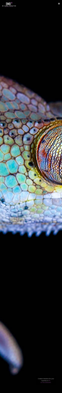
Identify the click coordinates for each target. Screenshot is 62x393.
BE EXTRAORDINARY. (46, 381)
